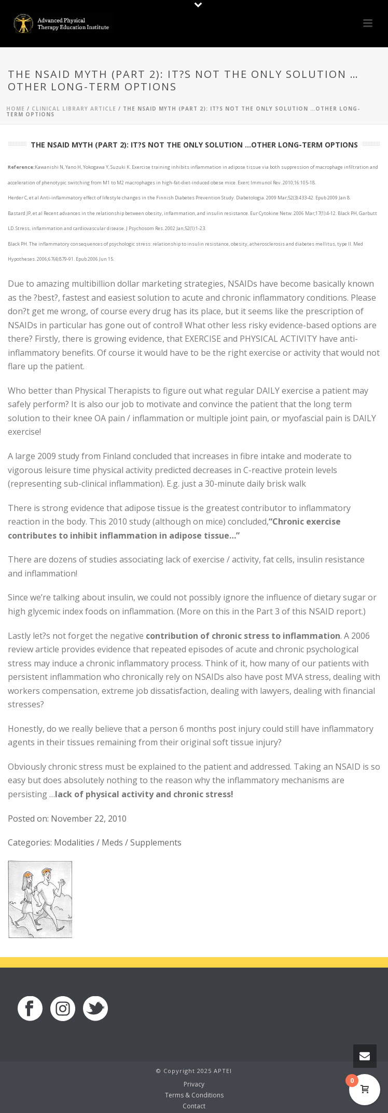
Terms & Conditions (194, 1095)
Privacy (194, 1084)
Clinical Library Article (74, 108)
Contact (194, 1106)
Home (15, 108)
